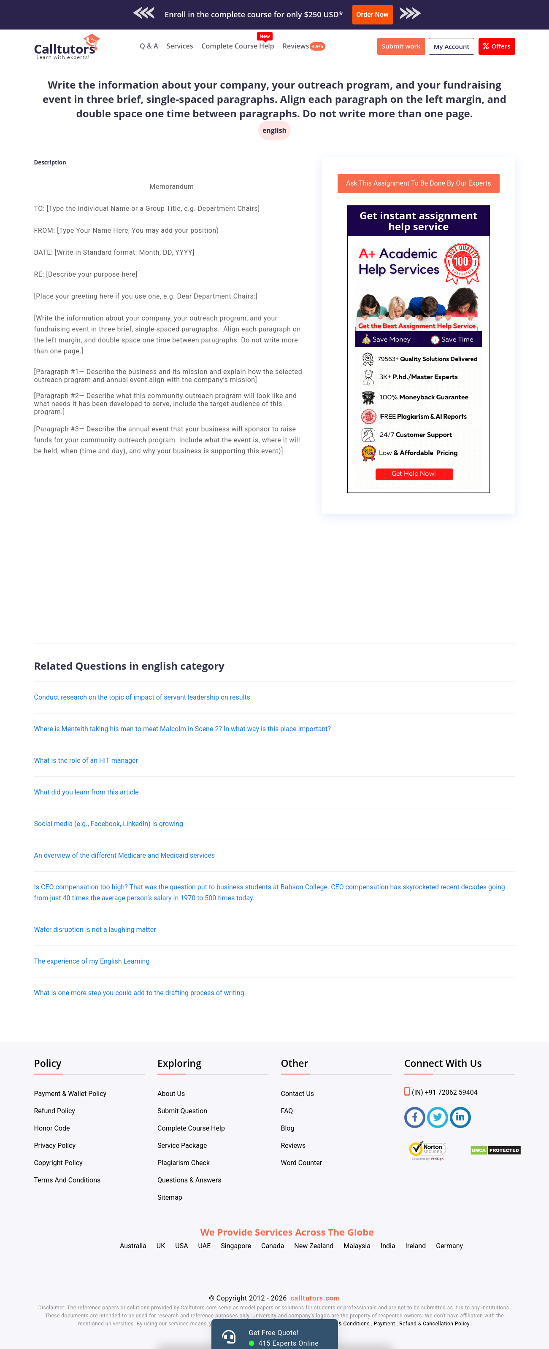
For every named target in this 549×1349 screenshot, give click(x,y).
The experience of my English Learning (92, 961)
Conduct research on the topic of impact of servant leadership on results (142, 697)
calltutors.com (315, 1298)
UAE (204, 1246)
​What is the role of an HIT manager (86, 761)
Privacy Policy (55, 1146)
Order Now (373, 15)
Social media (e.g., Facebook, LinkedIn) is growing (108, 824)
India (388, 1246)
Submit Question (182, 1111)
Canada (272, 1246)
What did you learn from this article (86, 792)
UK (161, 1246)
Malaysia (357, 1246)
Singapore (236, 1246)
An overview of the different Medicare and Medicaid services (124, 855)
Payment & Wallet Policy (70, 1094)
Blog (288, 1128)
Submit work (401, 46)
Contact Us (297, 1094)
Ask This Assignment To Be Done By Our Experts (418, 183)
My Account (452, 46)
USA (181, 1246)
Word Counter (301, 1163)
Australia (133, 1246)
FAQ (287, 1111)
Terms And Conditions (67, 1180)
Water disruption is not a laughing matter (95, 930)
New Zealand (313, 1246)
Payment (384, 1324)
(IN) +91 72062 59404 (441, 1092)
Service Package (182, 1146)
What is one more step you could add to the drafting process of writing (139, 993)
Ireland (416, 1246)
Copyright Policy (58, 1163)
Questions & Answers (189, 1180)
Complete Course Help (237, 46)
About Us (171, 1094)
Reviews (296, 46)
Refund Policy (54, 1111)
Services (180, 46)
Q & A (149, 46)
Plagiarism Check (183, 1163)
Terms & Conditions (346, 1324)
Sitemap (169, 1197)
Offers (496, 46)
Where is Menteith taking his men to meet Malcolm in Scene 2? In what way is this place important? (182, 729)
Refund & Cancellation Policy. (435, 1324)
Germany (449, 1246)
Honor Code (52, 1128)
